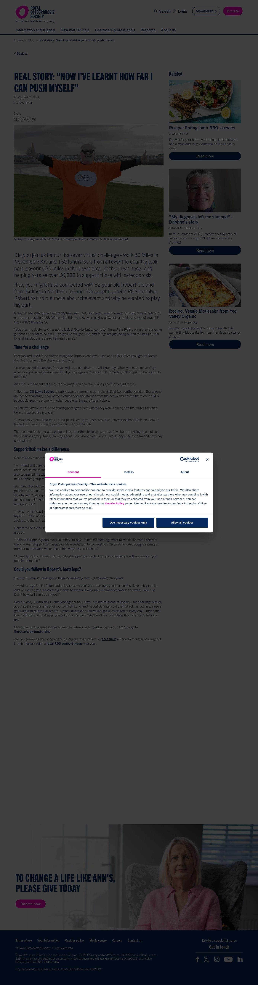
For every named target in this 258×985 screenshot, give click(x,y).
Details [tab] (129, 472)
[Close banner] (207, 459)
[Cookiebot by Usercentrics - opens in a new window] (182, 460)
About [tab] (185, 472)
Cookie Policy (114, 503)
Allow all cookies (182, 522)
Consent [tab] (73, 472)
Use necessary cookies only (128, 522)
